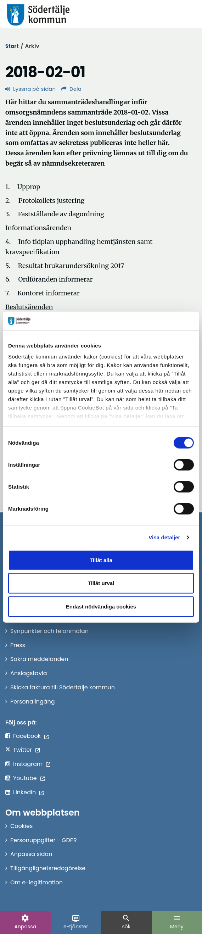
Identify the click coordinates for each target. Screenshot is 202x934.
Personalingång (32, 701)
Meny (177, 922)
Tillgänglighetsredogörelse (47, 868)
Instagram (28, 764)
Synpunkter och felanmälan (49, 631)
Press (17, 645)
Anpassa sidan (31, 854)
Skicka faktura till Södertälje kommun (62, 687)
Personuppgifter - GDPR (43, 840)
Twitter (22, 750)
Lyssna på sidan (30, 89)
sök (126, 922)
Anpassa (25, 922)
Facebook (27, 736)
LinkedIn (24, 792)
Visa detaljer (164, 537)
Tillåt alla (101, 560)
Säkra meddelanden (39, 659)
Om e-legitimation (36, 882)
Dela (71, 89)
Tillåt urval (101, 583)
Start (12, 46)
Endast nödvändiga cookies (101, 606)
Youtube (25, 778)
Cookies (21, 826)
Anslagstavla (28, 673)
